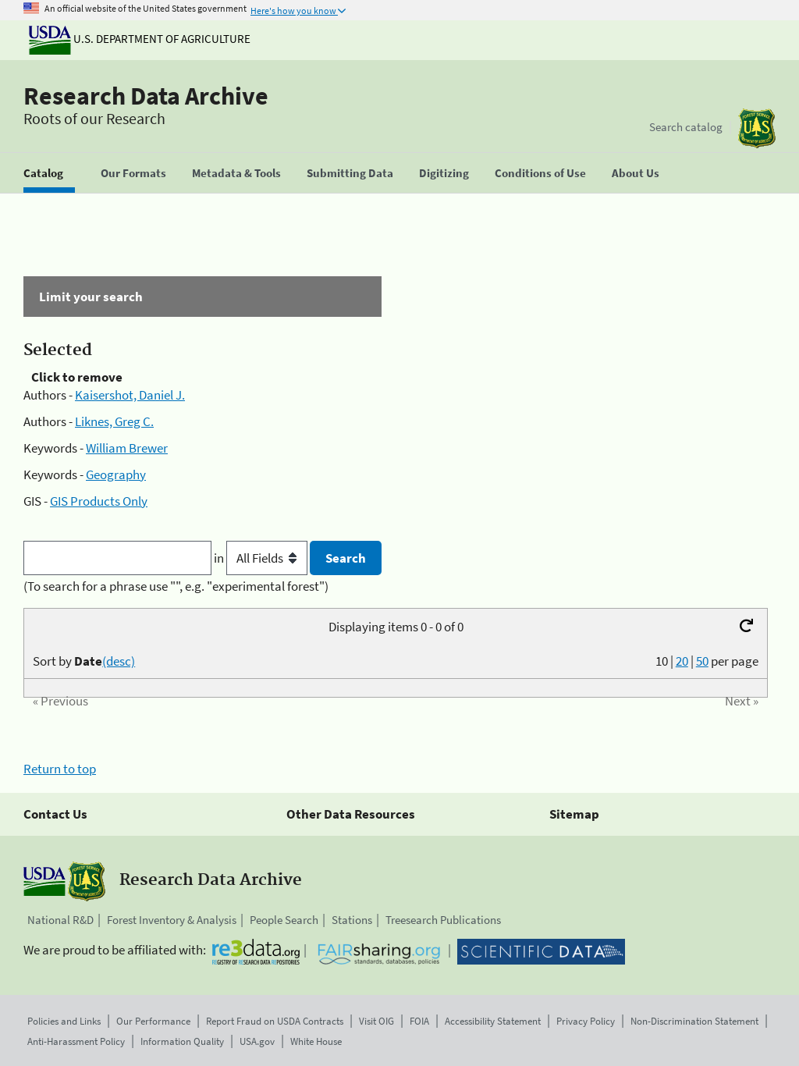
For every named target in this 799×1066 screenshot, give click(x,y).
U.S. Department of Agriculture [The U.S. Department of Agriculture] (139, 38)
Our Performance (153, 1021)
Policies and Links (64, 1021)
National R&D (60, 919)
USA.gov (257, 1041)
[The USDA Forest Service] (757, 128)
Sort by (84, 661)
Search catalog (686, 127)
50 (702, 661)
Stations (352, 919)
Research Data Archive (145, 96)
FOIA (419, 1021)
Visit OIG (376, 1021)
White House (316, 1041)
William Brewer (127, 448)
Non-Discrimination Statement (694, 1021)
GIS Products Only (98, 501)
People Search (284, 919)
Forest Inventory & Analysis (171, 919)
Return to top (59, 768)
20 (682, 661)
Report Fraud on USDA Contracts (274, 1021)
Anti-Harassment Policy (76, 1041)
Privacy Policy (585, 1021)
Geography (116, 474)
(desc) (118, 661)
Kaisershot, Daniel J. (130, 394)
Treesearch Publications (443, 919)
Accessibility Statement (493, 1021)
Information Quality (182, 1041)
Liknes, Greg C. (114, 421)
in (262, 558)
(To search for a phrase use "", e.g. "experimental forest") (175, 586)
